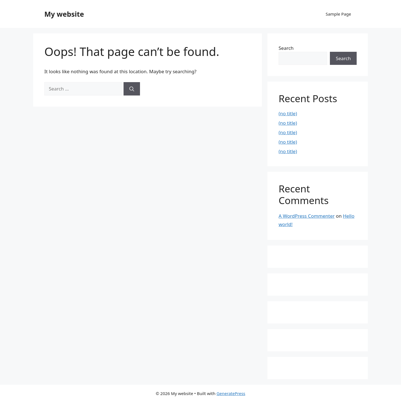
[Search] (132, 88)
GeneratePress (230, 393)
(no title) (288, 113)
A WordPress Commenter (307, 216)
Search (286, 48)
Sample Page (338, 14)
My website (64, 14)
